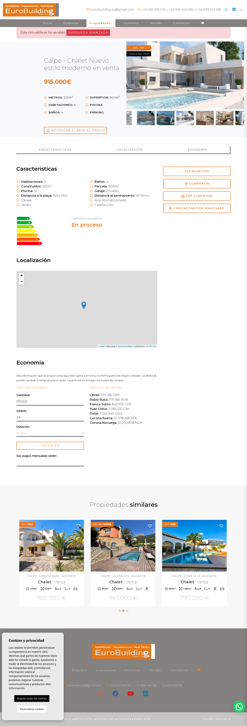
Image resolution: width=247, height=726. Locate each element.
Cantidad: (23, 395)
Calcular (50, 445)
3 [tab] (127, 611)
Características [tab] (55, 149)
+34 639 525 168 (209, 9)
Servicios (131, 23)
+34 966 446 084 (181, 9)
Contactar (181, 23)
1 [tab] (120, 611)
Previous (136, 75)
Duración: (23, 426)
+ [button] (21, 276)
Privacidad (105, 719)
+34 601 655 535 (154, 9)
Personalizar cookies (32, 709)
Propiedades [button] (100, 23)
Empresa (70, 23)
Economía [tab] (197, 149)
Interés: (21, 411)
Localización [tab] (129, 149)
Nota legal (84, 719)
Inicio (47, 23)
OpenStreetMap (125, 346)
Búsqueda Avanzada (88, 32)
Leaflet (101, 346)
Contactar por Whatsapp (196, 208)
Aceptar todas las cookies (32, 698)
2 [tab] (123, 611)
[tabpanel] (52, 563)
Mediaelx (223, 719)
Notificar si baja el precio (76, 130)
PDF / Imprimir (197, 196)
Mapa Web (142, 719)
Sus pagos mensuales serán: (36, 455)
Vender (156, 23)
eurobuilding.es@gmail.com (112, 9)
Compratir (197, 184)
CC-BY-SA (151, 346)
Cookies (124, 719)
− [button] (21, 282)
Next (234, 75)
